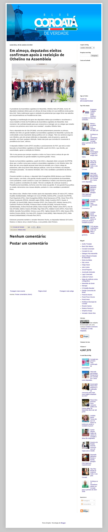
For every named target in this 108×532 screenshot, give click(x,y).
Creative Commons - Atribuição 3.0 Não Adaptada (89, 328)
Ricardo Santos (87, 306)
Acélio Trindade (87, 244)
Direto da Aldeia (87, 260)
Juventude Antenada (88, 272)
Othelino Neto (22, 230)
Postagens (85, 500)
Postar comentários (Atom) (23, 294)
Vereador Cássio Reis (89, 313)
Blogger (63, 523)
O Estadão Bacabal (88, 288)
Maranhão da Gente (88, 283)
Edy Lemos (85, 262)
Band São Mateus (87, 246)
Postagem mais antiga (67, 291)
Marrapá (84, 286)
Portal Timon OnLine (88, 297)
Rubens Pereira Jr (87, 308)
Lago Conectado (87, 274)
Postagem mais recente (17, 291)
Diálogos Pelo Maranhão (89, 253)
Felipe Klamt (86, 265)
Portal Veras (86, 299)
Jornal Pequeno (87, 269)
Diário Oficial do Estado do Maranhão (89, 256)
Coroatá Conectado (88, 249)
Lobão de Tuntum (87, 277)
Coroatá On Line (87, 251)
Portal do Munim (87, 295)
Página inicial (42, 291)
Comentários (86, 504)
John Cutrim (86, 267)
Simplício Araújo (87, 311)
